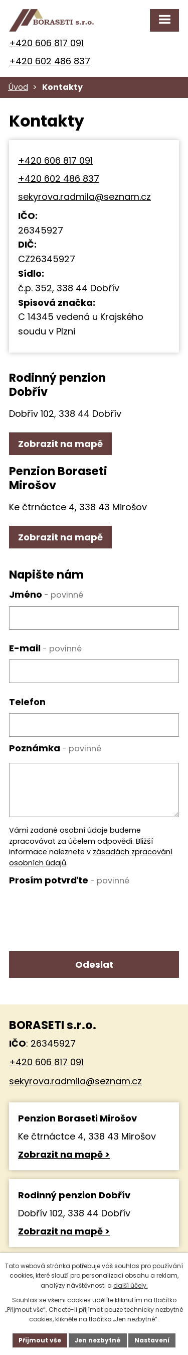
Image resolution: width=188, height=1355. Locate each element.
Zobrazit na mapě (60, 443)
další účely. (130, 1285)
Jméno (46, 594)
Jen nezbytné (98, 1340)
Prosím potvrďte (69, 880)
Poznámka (55, 748)
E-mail (45, 648)
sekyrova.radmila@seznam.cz (84, 196)
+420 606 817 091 (46, 43)
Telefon (27, 702)
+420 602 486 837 (49, 61)
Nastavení (151, 1340)
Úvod (18, 87)
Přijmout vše (40, 1340)
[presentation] (85, 911)
